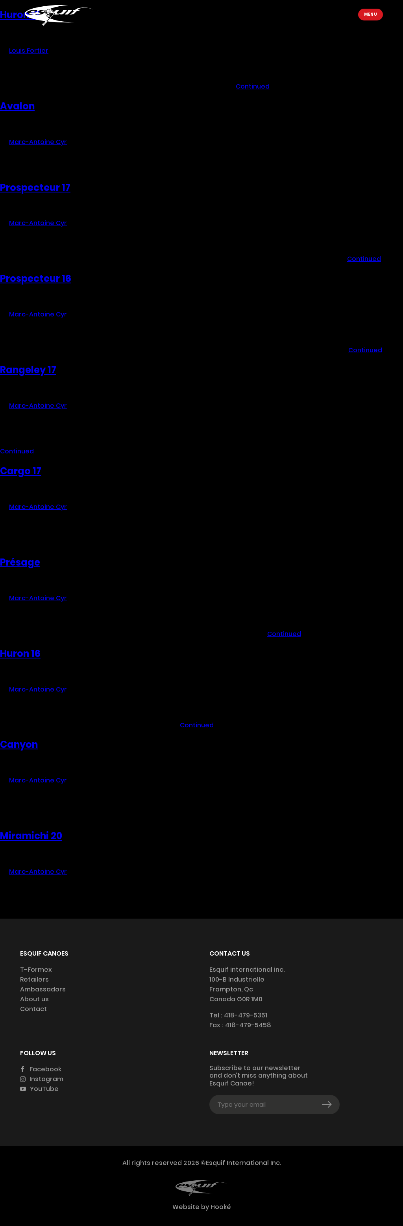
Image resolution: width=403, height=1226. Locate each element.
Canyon (19, 744)
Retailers (34, 979)
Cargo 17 (20, 470)
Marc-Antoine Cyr (38, 141)
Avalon (17, 106)
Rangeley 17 (28, 369)
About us (34, 999)
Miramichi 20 (31, 835)
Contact (33, 1008)
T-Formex (36, 969)
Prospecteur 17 (35, 187)
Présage (20, 562)
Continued (253, 86)
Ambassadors (43, 989)
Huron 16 (20, 653)
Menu (370, 14)
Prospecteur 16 (35, 278)
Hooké (220, 1206)
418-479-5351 (245, 1015)
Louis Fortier (28, 50)
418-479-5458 (248, 1025)
